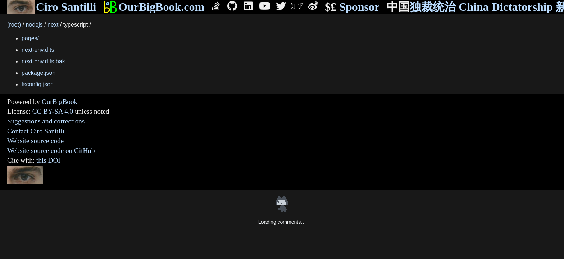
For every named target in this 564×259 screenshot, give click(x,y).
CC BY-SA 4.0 (52, 111)
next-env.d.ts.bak (43, 61)
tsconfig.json (38, 84)
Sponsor (352, 7)
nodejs (34, 25)
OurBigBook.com (153, 7)
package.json (38, 73)
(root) (14, 25)
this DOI (48, 160)
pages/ (30, 38)
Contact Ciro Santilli (35, 131)
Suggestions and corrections (46, 121)
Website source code (35, 141)
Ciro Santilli (51, 7)
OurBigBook (59, 101)
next (52, 25)
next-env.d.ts (38, 50)
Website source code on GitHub (51, 150)
